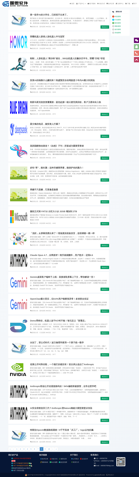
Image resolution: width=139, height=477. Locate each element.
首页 (72, 3)
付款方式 (101, 3)
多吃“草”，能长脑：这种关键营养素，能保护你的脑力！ (57, 168)
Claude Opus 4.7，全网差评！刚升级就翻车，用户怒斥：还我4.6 (61, 255)
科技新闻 (118, 16)
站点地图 (53, 462)
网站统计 (110, 475)
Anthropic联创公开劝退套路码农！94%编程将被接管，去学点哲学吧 (63, 386)
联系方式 (75, 462)
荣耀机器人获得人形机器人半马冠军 (47, 36)
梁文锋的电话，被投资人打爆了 (45, 124)
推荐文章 (63, 459)
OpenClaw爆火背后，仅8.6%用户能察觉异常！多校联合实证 (59, 299)
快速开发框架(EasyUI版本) (21, 468)
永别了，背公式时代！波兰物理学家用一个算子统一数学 (57, 342)
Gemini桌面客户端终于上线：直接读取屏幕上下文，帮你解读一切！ (62, 277)
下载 (127, 3)
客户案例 (91, 3)
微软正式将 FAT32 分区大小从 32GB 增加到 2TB (53, 211)
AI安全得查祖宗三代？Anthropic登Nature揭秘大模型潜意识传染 (61, 408)
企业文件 (84, 459)
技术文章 (110, 3)
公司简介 (75, 459)
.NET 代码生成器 (18, 470)
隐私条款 (44, 462)
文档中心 (120, 3)
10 (49, 449)
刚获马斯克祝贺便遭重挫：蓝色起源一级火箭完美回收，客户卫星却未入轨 (65, 102)
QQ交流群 (63, 462)
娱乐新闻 (118, 29)
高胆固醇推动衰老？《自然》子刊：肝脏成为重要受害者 (57, 146)
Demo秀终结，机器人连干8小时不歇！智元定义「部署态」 (58, 321)
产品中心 (81, 3)
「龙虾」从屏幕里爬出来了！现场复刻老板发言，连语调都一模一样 (62, 233)
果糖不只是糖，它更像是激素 (44, 189)
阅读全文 (105, 27)
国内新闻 (118, 23)
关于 (134, 3)
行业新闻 (118, 20)
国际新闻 (118, 26)
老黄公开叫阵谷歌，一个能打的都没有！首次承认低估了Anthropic (62, 364)
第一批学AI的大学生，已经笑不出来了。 (49, 15)
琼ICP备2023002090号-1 (36, 475)
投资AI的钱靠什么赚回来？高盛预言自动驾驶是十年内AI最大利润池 (62, 80)
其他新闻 (118, 32)
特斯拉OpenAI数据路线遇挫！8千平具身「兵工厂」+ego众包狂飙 (61, 430)
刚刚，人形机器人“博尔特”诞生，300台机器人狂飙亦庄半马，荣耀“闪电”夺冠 (67, 58)
